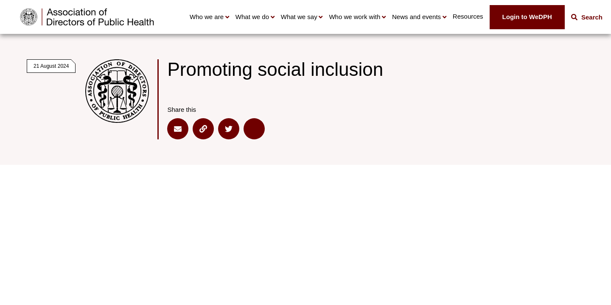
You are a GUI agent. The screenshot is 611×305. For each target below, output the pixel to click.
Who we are (207, 16)
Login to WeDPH (527, 16)
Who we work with (354, 16)
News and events (416, 16)
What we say (299, 16)
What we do (252, 16)
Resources (468, 16)
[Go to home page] (86, 17)
